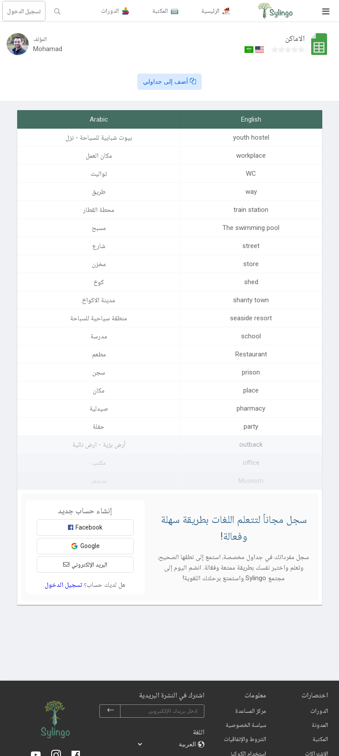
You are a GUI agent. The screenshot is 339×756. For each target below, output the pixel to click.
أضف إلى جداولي (169, 81)
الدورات (319, 710)
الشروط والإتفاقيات (245, 738)
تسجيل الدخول (24, 11)
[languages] (167, 744)
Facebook (85, 527)
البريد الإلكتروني (85, 564)
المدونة (320, 724)
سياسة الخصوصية (246, 724)
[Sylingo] (275, 11)
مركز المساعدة (250, 710)
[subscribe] (110, 711)
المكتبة (320, 738)
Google (85, 546)
